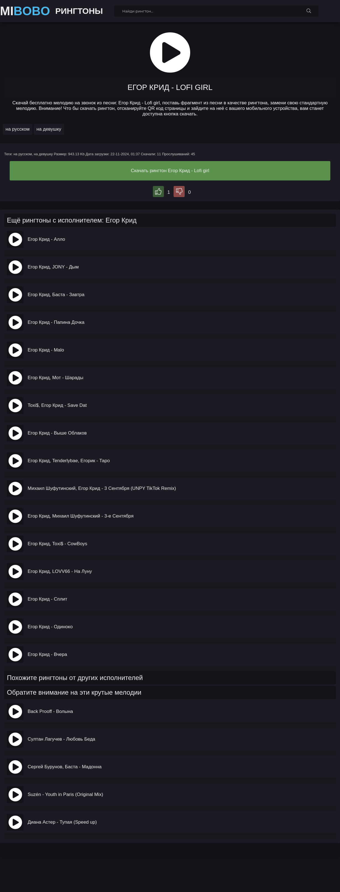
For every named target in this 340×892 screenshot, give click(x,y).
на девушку (48, 129)
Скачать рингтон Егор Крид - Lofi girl (170, 170)
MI (25, 11)
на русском (18, 129)
